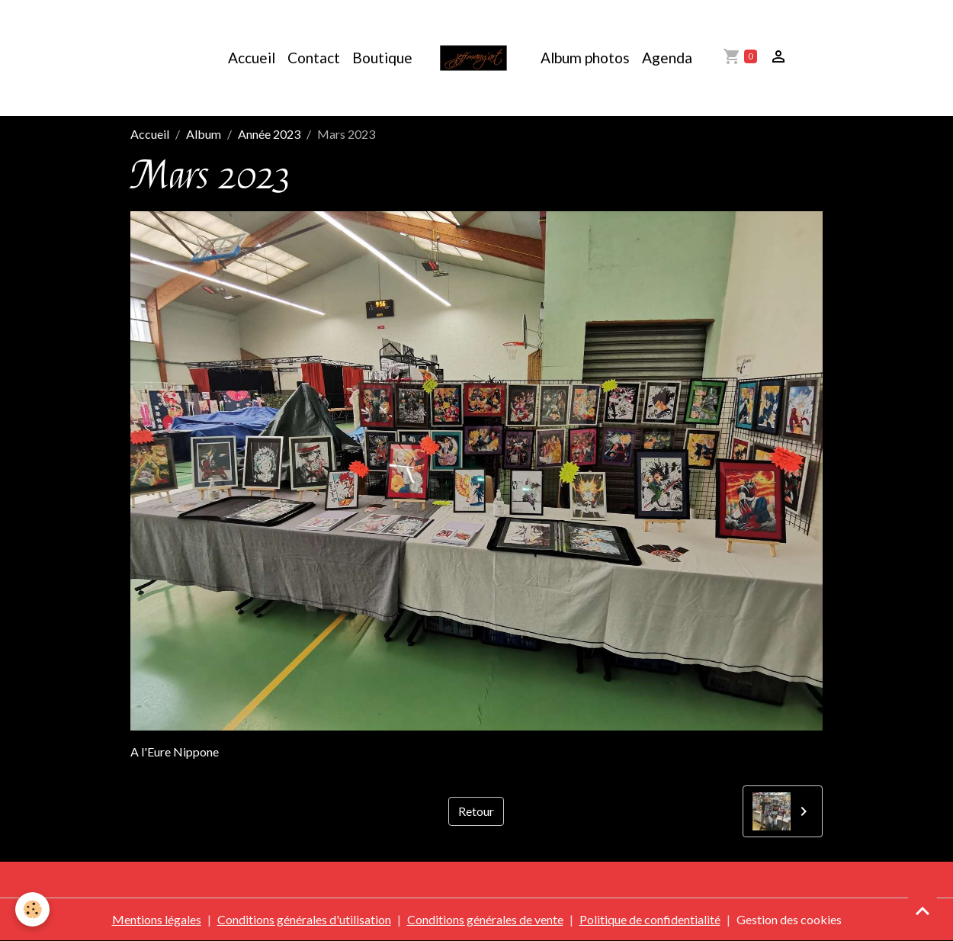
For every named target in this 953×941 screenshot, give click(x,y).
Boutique (382, 57)
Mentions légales (156, 919)
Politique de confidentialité (649, 919)
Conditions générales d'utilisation (304, 919)
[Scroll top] (922, 910)
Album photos (585, 57)
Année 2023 (269, 134)
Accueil (251, 57)
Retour (476, 811)
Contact (313, 57)
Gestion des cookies (789, 919)
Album (203, 134)
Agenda (667, 57)
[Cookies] (32, 909)
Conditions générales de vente (485, 919)
